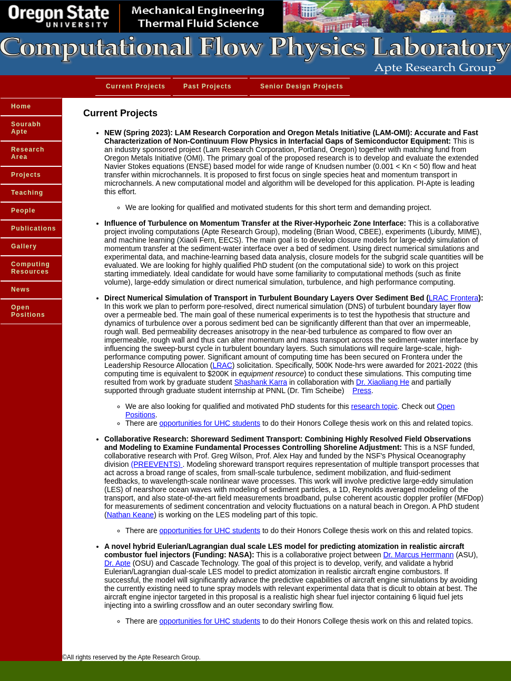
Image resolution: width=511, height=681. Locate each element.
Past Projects (207, 86)
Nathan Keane (130, 514)
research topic (374, 406)
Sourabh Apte (26, 128)
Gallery (24, 246)
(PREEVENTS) (157, 464)
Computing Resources (30, 268)
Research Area (28, 153)
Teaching (27, 192)
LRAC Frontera (453, 298)
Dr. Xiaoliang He (382, 382)
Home (21, 106)
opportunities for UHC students (210, 423)
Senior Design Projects (301, 86)
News (20, 289)
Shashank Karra (260, 382)
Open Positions (28, 311)
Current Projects (135, 86)
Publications (33, 228)
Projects (26, 174)
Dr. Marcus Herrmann (419, 554)
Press (361, 390)
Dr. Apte (117, 563)
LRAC (222, 365)
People (23, 210)
